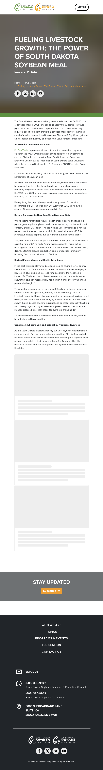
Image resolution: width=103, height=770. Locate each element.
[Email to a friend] (40, 93)
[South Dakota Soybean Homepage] (34, 7)
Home (17, 82)
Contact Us (51, 651)
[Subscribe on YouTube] (64, 751)
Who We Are (51, 625)
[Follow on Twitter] (47, 751)
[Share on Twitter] (25, 93)
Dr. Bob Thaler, (21, 150)
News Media (29, 82)
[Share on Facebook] (17, 93)
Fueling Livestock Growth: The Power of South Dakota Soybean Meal (52, 86)
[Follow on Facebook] (39, 751)
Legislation (51, 645)
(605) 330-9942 (35, 683)
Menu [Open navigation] (82, 7)
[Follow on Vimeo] (55, 751)
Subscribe (49, 591)
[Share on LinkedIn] (33, 93)
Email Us (31, 672)
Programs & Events (51, 638)
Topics (51, 632)
